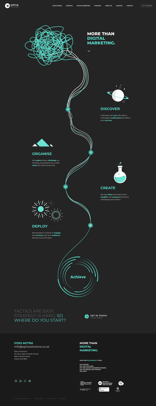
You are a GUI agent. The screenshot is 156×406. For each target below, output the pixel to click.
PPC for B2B (84, 364)
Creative (69, 5)
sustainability (92, 360)
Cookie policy (51, 398)
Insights (119, 5)
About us (108, 5)
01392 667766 (23, 343)
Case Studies (57, 5)
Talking (147, 5)
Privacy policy (39, 398)
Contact (130, 5)
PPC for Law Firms (87, 366)
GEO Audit (83, 371)
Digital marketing (83, 5)
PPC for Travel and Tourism (90, 369)
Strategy (97, 5)
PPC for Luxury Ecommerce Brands (93, 368)
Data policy (62, 398)
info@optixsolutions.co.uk (31, 346)
